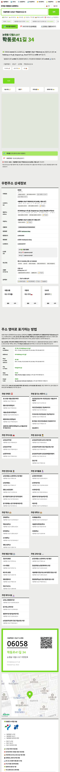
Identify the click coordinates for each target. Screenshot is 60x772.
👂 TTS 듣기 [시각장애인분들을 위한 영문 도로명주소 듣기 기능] (45, 216)
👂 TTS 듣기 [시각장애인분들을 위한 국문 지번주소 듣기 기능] (29, 224)
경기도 (14, 2)
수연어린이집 (36, 494)
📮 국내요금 (48, 18)
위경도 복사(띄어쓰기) (41, 266)
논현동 (20, 64)
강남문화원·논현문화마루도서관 (41, 570)
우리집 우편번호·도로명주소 (9, 6)
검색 (53, 12)
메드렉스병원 (7, 577)
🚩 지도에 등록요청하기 (13, 159)
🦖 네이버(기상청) (21, 284)
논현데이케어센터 (37, 480)
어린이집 (34, 508)
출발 (8, 306)
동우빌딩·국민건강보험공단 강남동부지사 (44, 425)
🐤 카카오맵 (20, 18)
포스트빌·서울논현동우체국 (11, 402)
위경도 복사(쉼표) (32, 266)
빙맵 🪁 (20, 90)
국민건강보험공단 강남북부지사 (41, 411)
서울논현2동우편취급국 (9, 416)
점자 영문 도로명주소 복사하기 (35, 216)
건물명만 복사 (34, 275)
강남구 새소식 (9, 748)
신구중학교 (6, 542)
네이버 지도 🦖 (50, 90)
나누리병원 (6, 570)
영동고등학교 (7, 549)
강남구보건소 (7, 591)
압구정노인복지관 (8, 611)
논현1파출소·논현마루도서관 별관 (12, 480)
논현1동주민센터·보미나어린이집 (41, 443)
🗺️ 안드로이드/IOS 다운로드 (14, 154)
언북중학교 (6, 521)
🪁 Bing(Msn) (44, 284)
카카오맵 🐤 (36, 90)
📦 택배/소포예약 (39, 18)
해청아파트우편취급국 (9, 423)
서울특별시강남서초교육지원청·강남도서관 (44, 577)
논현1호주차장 (7, 443)
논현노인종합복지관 (8, 604)
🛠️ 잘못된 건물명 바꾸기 (49, 27)
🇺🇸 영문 (56, 6)
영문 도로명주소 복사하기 (23, 216)
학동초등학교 (7, 528)
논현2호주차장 (7, 450)
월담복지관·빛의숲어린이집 (40, 501)
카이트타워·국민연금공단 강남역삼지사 (43, 418)
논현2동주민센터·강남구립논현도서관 (43, 450)
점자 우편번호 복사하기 (31, 195)
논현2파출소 (6, 487)
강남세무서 (35, 432)
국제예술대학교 (36, 521)
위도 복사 (20, 266)
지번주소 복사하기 (21, 224)
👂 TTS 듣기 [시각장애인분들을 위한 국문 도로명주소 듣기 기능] (42, 207)
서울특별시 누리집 (10, 739)
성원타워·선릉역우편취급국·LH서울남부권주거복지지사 (15, 431)
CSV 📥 (25, 69)
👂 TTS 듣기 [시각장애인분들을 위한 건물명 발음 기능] (41, 275)
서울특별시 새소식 (10, 741)
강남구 (14, 64)
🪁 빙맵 (32, 18)
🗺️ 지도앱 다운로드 (10, 27)
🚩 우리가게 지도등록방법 (29, 27)
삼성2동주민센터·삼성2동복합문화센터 (43, 457)
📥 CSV (48, 6)
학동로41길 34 (28, 64)
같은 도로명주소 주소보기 (42, 195)
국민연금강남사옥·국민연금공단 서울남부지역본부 (44, 403)
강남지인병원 (7, 563)
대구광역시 (42, 2)
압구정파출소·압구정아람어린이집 (12, 508)
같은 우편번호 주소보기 (22, 198)
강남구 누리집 (9, 746)
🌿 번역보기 (5, 18)
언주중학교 (6, 535)
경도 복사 (25, 266)
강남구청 (34, 464)
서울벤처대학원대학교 (38, 528)
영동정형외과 (7, 584)
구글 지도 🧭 (7, 90)
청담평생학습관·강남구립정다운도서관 (43, 584)
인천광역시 (23, 2)
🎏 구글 (38, 284)
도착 (15, 306)
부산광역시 (32, 2)
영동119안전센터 (8, 494)
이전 (8, 81)
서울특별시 (6, 2)
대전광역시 (52, 2)
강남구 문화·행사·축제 (11, 750)
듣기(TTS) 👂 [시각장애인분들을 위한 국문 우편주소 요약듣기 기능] (17, 69)
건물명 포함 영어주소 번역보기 (24, 275)
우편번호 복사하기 (21, 195)
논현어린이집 (36, 487)
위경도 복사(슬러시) (51, 266)
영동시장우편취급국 (8, 409)
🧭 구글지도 (27, 18)
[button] (30, 319)
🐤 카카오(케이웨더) (31, 284)
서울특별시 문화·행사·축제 (12, 743)
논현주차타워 (7, 457)
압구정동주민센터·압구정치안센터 (12, 501)
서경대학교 (35, 535)
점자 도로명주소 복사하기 (33, 207)
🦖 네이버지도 (12, 18)
